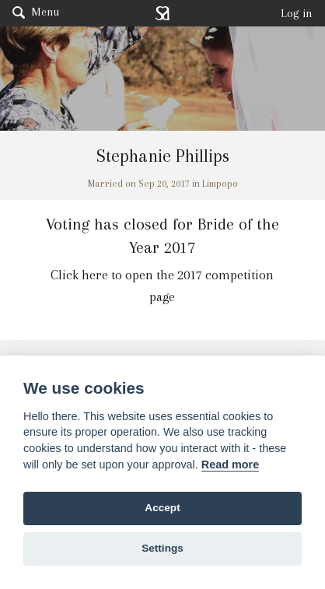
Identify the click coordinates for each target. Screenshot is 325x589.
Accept (162, 508)
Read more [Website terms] (230, 464)
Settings (162, 548)
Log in (297, 13)
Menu (35, 12)
